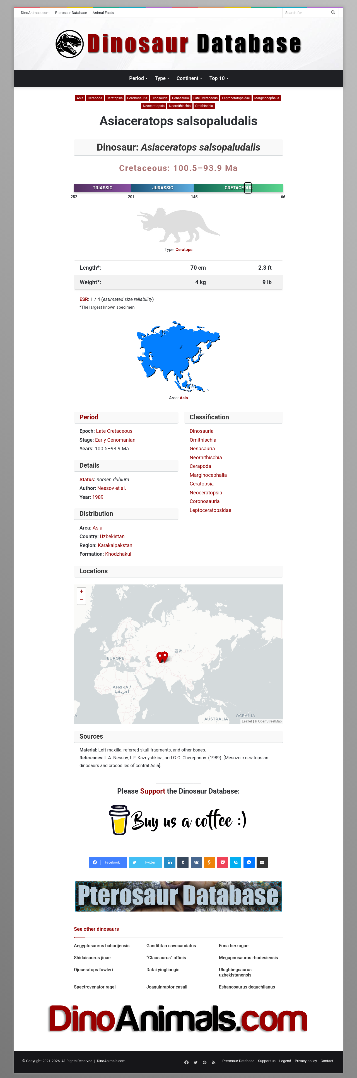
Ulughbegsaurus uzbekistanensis (235, 972)
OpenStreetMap (270, 721)
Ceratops (183, 249)
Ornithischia (204, 106)
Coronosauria (137, 98)
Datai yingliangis (163, 969)
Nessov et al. (111, 488)
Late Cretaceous (205, 98)
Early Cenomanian (115, 440)
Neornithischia (179, 106)
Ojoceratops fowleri (93, 969)
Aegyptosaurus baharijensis (101, 945)
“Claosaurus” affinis (166, 957)
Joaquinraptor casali (166, 987)
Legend (285, 1061)
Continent (188, 78)
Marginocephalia (266, 98)
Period (136, 78)
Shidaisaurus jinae (92, 957)
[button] (159, 657)
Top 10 (217, 78)
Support (152, 791)
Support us (267, 1061)
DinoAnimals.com (35, 13)
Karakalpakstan (115, 545)
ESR (83, 299)
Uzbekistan (112, 536)
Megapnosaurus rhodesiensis (248, 957)
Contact (327, 1061)
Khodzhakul (118, 554)
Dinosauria (160, 98)
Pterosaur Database (71, 13)
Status (86, 479)
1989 (97, 497)
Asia (80, 98)
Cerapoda (95, 98)
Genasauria (180, 98)
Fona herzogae (234, 945)
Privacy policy (306, 1061)
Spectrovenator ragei (95, 987)
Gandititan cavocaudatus (171, 945)
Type (160, 78)
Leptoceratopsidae (236, 98)
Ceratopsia (115, 98)
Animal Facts (103, 13)
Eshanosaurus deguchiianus (247, 987)
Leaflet (247, 721)
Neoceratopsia (154, 106)
